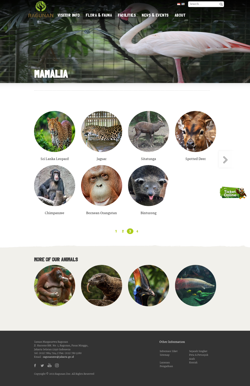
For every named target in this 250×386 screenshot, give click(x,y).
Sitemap (165, 355)
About (180, 15)
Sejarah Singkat (198, 351)
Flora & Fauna (99, 15)
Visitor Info (69, 15)
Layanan (165, 362)
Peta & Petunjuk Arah (198, 357)
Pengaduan (166, 366)
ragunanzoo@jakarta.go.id (58, 357)
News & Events (155, 15)
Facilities (127, 15)
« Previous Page (24, 159)
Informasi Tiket (169, 351)
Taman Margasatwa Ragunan (41, 10)
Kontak (193, 362)
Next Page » (226, 159)
